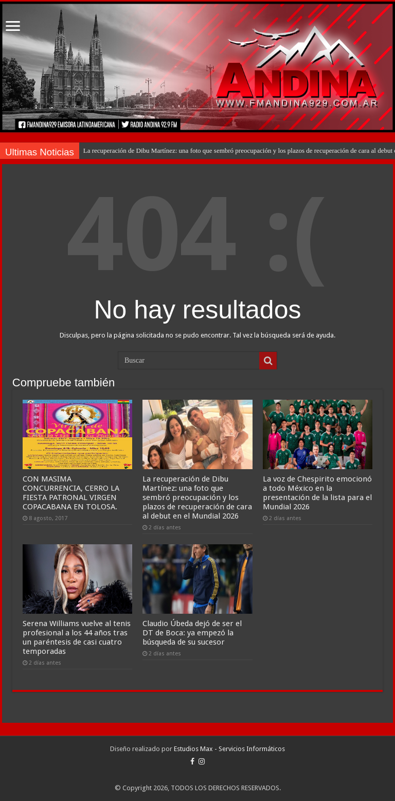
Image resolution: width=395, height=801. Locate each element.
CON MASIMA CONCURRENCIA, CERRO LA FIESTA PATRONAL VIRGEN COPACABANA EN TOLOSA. (71, 492)
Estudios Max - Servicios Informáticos (229, 749)
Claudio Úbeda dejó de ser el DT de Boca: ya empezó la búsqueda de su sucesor (192, 633)
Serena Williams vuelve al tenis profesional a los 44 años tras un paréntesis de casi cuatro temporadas (77, 637)
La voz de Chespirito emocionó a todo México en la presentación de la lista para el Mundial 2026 (317, 492)
